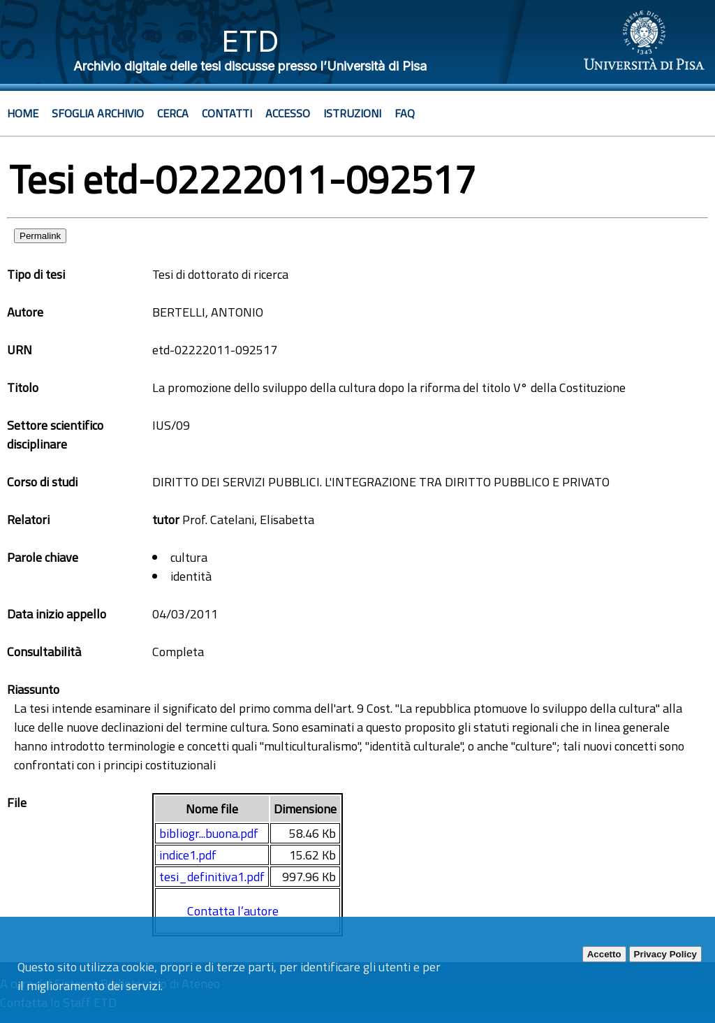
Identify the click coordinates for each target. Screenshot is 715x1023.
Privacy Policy (665, 954)
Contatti (227, 113)
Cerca (173, 113)
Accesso (287, 113)
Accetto (604, 954)
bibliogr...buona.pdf (208, 833)
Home (22, 113)
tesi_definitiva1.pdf (212, 876)
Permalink (40, 236)
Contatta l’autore (233, 910)
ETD (250, 41)
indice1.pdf (187, 855)
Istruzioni (352, 113)
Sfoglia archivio (98, 113)
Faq (405, 113)
